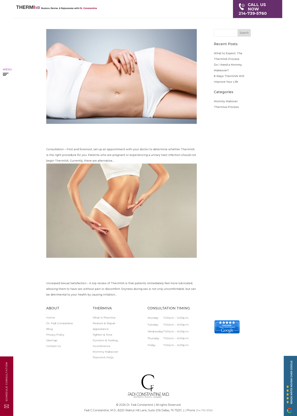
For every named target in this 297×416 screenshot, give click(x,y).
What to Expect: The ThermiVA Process (108, 137)
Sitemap (51, 340)
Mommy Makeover (105, 351)
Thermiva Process (226, 107)
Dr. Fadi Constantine (59, 323)
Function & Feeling (105, 340)
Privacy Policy (55, 334)
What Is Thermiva (104, 317)
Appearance (101, 329)
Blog (49, 329)
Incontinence (101, 346)
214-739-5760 (258, 9)
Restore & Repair (104, 323)
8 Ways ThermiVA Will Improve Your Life (120, 271)
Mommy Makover (226, 101)
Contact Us (53, 346)
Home (50, 317)
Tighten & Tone (102, 334)
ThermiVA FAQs (103, 357)
